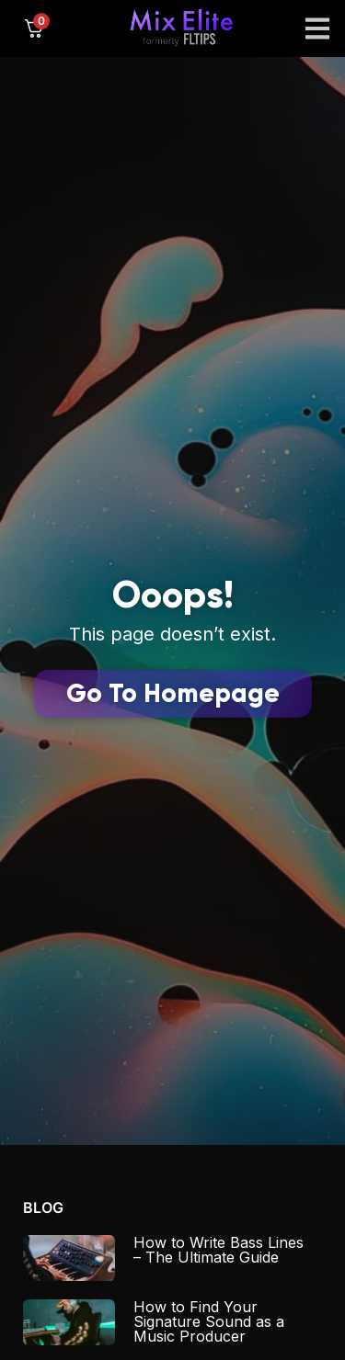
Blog (43, 1207)
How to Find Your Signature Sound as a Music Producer (208, 1321)
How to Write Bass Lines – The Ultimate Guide (218, 1249)
